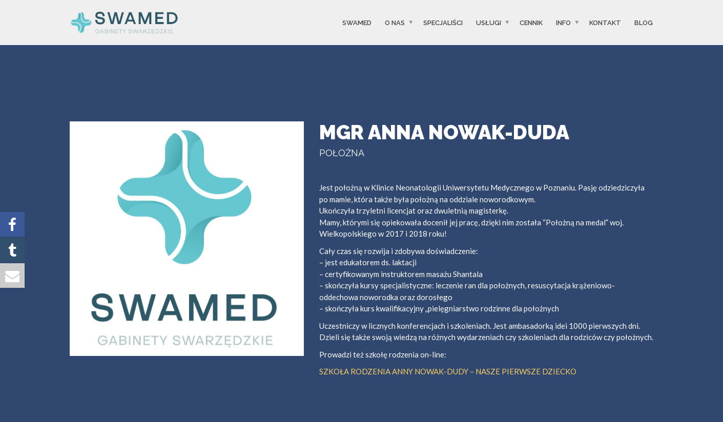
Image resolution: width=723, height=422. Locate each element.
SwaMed (356, 22)
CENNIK (531, 22)
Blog (643, 22)
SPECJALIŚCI (443, 22)
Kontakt (605, 22)
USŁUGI (488, 22)
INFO (563, 22)
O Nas (395, 22)
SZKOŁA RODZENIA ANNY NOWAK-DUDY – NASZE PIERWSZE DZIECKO (447, 371)
